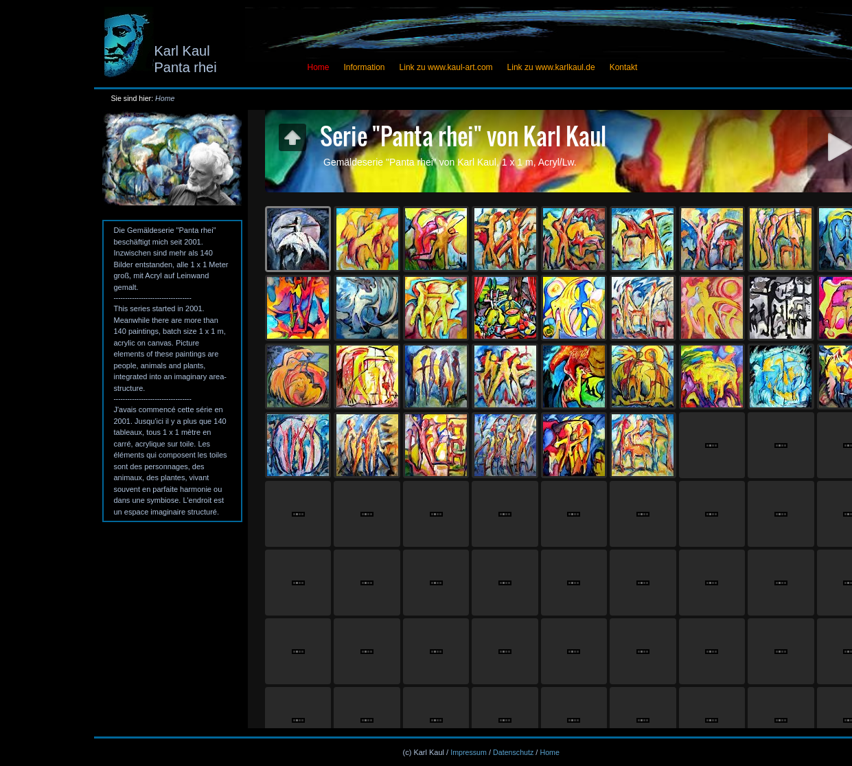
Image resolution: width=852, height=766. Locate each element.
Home (164, 98)
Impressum (468, 752)
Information (364, 67)
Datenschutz (513, 752)
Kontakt (624, 67)
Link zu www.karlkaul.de (551, 67)
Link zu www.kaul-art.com (446, 67)
